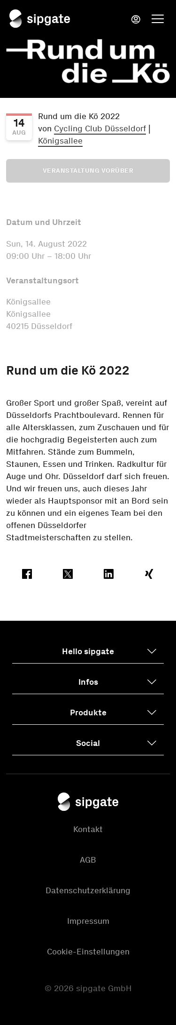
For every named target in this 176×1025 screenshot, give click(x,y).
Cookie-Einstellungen (88, 951)
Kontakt (88, 829)
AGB (88, 860)
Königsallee (60, 141)
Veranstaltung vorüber (88, 171)
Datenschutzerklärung (88, 890)
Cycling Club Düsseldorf (100, 128)
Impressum (88, 921)
